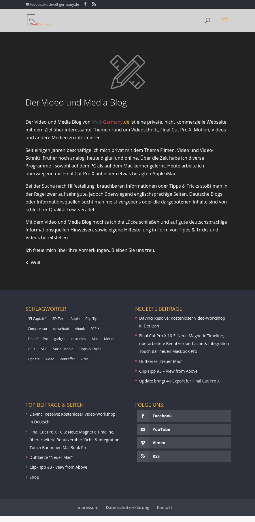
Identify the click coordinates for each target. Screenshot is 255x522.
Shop (34, 477)
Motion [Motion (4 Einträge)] (110, 338)
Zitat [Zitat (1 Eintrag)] (84, 359)
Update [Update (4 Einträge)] (34, 359)
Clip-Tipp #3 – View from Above (168, 371)
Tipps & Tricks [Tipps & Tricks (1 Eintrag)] (90, 348)
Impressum (87, 507)
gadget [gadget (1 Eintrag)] (59, 338)
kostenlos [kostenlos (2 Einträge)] (78, 338)
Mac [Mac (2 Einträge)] (95, 338)
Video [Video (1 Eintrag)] (49, 359)
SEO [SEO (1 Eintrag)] (44, 348)
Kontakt (164, 507)
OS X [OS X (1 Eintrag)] (31, 348)
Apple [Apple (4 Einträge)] (75, 318)
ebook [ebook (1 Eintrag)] (80, 328)
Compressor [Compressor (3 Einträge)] (38, 328)
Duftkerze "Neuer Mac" (51, 457)
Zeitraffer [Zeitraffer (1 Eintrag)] (67, 359)
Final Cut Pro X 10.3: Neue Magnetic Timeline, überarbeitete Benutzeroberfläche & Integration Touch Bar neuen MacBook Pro (184, 343)
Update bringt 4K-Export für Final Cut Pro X (179, 381)
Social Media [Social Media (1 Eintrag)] (63, 348)
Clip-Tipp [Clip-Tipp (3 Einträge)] (92, 318)
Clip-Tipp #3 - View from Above (58, 467)
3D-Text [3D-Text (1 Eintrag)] (58, 318)
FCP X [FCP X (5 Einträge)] (94, 328)
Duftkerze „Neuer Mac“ (160, 361)
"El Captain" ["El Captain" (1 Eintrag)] (37, 318)
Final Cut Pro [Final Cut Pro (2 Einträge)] (38, 338)
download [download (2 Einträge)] (61, 328)
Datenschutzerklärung (127, 507)
